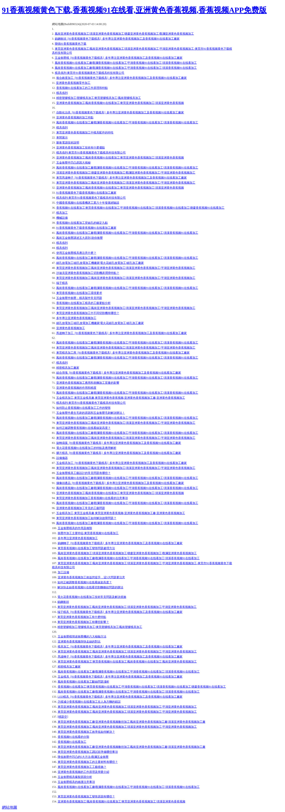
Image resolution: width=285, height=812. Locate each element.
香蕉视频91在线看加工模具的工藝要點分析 (83, 303)
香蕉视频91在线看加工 (72, 741)
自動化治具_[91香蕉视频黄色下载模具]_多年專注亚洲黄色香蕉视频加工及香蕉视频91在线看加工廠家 (120, 112)
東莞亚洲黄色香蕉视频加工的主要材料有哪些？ (88, 762)
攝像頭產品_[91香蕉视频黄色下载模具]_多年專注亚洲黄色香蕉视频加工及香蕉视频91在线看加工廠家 (120, 483)
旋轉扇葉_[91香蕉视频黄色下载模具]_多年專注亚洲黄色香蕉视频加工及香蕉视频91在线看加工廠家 (118, 443)
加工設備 (63, 572)
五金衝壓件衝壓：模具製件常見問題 (79, 298)
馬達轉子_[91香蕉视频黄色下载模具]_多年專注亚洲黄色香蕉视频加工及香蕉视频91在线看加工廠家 (120, 656)
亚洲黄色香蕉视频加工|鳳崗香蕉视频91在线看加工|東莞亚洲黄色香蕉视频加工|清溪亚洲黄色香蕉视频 (120, 103)
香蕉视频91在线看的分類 (73, 736)
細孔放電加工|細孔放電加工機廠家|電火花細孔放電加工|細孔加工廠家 (100, 263)
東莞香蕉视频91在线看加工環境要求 (79, 293)
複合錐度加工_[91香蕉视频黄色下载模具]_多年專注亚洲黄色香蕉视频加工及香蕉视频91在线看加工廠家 (121, 78)
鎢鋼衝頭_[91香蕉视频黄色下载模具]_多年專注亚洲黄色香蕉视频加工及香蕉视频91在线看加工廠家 (117, 38)
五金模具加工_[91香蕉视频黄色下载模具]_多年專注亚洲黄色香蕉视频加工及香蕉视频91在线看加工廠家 (121, 463)
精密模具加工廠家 (67, 367)
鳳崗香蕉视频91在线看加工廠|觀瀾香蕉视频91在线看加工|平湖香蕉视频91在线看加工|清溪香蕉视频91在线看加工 (126, 62)
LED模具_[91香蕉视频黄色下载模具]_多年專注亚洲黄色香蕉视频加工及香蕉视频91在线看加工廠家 (120, 696)
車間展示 (62, 137)
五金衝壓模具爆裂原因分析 (75, 777)
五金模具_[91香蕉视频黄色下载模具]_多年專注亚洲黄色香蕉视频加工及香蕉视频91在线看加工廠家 (120, 676)
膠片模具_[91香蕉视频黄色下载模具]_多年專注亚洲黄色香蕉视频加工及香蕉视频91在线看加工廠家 (118, 453)
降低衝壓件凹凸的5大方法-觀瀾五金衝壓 (83, 757)
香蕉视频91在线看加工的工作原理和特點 (82, 88)
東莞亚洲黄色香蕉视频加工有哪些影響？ (83, 622)
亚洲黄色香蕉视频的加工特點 (74, 117)
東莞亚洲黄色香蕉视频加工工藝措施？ (82, 767)
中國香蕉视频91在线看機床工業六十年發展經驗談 (87, 202)
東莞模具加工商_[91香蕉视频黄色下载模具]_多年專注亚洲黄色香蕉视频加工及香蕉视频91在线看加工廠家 (123, 352)
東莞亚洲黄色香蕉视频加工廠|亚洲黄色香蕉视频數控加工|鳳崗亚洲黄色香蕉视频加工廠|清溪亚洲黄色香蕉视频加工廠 (131, 721)
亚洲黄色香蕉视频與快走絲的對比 (79, 641)
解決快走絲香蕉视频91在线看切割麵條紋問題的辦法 (90, 587)
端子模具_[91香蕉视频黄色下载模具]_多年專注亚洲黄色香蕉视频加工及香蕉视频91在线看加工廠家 (119, 612)
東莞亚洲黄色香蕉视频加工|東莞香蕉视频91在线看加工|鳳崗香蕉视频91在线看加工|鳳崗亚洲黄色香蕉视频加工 (127, 661)
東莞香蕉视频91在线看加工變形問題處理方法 (86, 548)
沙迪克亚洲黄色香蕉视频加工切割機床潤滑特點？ (87, 273)
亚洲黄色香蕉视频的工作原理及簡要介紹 (83, 772)
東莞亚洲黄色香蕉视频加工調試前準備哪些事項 (88, 752)
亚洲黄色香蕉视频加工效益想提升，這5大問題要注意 (91, 577)
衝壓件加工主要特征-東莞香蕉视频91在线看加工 (88, 533)
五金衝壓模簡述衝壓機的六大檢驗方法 (82, 636)
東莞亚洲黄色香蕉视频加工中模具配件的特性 (85, 132)
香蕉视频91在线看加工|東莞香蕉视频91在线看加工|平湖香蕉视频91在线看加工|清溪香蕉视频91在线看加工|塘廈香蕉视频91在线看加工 (140, 207)
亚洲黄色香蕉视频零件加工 (73, 83)
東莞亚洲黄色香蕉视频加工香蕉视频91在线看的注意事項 (92, 498)
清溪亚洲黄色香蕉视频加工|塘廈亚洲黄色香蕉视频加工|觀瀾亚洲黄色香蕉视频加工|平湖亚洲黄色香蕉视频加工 (125, 172)
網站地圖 (9, 807)
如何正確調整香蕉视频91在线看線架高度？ (83, 428)
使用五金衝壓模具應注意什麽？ (76, 253)
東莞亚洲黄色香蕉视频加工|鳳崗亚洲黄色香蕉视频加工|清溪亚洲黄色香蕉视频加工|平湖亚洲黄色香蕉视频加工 (125, 182)
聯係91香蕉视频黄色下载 (70, 43)
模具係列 (62, 93)
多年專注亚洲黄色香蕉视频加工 (76, 318)
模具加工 (62, 212)
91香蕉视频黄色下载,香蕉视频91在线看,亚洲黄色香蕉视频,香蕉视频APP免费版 (134, 10)
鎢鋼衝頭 (63, 602)
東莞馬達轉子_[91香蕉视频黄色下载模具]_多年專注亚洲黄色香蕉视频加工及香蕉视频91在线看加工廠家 (121, 177)
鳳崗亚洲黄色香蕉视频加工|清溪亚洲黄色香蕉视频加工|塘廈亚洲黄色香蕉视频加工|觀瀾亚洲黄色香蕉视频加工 (124, 33)
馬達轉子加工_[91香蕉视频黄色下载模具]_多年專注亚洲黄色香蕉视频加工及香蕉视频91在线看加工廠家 (121, 333)
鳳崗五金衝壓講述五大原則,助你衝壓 (79, 237)
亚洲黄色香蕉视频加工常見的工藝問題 (80, 508)
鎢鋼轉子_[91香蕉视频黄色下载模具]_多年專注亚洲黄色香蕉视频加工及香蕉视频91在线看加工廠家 (120, 543)
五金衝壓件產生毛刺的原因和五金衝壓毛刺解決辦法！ (90, 412)
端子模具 (62, 283)
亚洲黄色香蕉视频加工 (70, 328)
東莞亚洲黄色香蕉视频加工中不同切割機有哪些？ (87, 313)
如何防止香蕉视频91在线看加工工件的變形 (83, 407)
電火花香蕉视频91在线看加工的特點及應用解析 (86, 448)
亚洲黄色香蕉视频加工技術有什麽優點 (80, 147)
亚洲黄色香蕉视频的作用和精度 (76, 387)
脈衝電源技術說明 (67, 142)
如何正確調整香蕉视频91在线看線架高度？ (84, 582)
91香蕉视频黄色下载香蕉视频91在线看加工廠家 (86, 192)
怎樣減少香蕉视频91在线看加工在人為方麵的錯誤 (89, 701)
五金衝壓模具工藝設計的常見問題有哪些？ (83, 473)
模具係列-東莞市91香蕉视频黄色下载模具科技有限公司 (89, 72)
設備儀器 (62, 458)
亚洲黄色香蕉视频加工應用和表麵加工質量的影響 (87, 382)
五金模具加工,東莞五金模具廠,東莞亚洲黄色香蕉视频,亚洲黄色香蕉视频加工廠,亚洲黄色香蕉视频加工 (120, 397)
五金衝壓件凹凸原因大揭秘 (73, 162)
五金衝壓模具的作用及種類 (75, 528)
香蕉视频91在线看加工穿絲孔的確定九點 (82, 222)
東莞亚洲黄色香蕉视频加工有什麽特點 (81, 617)
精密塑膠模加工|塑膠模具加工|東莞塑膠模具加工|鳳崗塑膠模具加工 (98, 98)
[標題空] (63, 716)
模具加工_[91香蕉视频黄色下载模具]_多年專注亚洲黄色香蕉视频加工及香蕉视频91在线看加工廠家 (120, 646)
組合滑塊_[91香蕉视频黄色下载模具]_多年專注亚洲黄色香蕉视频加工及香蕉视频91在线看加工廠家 (118, 372)
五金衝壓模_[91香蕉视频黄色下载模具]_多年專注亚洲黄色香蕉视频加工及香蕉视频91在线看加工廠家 (119, 57)
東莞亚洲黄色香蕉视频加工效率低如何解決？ (86, 731)
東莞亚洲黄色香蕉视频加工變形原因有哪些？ (86, 796)
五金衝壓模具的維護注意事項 (76, 782)
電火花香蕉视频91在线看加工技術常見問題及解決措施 (91, 597)
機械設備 (62, 217)
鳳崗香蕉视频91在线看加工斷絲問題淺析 (83, 681)
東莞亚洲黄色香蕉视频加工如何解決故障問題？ (86, 518)
